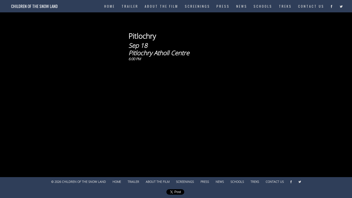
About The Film (161, 6)
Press (223, 6)
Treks (285, 6)
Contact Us (311, 6)
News (241, 6)
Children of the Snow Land (34, 6)
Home (116, 182)
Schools (263, 6)
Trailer (130, 6)
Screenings (197, 6)
